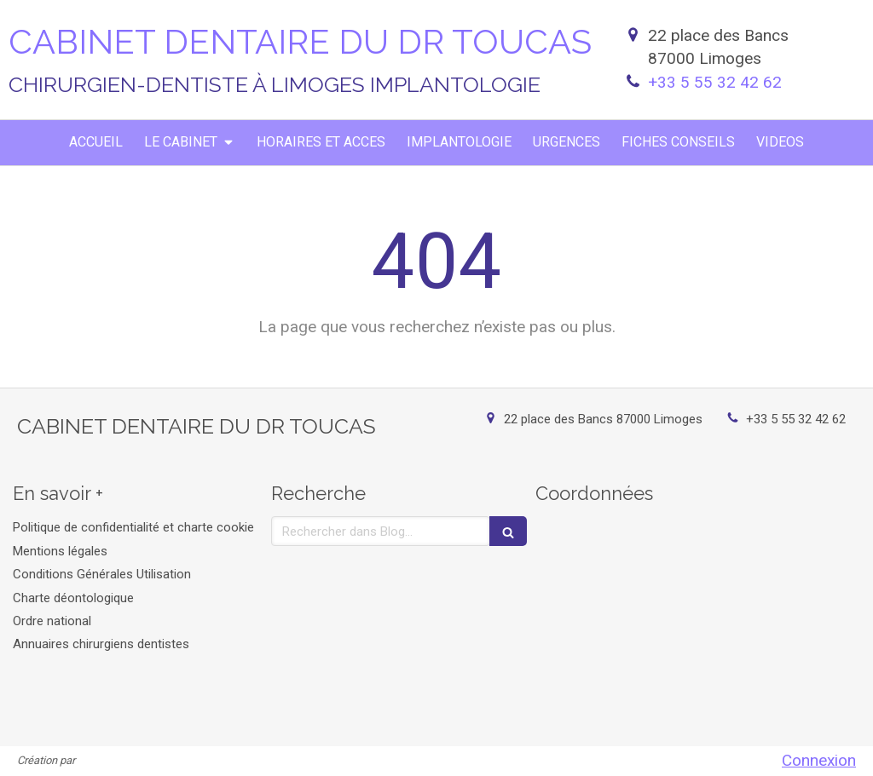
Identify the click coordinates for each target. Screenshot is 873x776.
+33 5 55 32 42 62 (715, 82)
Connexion (819, 760)
